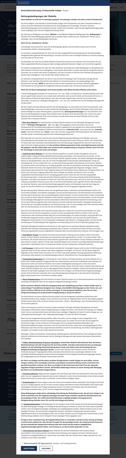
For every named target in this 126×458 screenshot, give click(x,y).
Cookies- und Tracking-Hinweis (64, 443)
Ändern (65, 11)
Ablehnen (46, 448)
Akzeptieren (29, 448)
